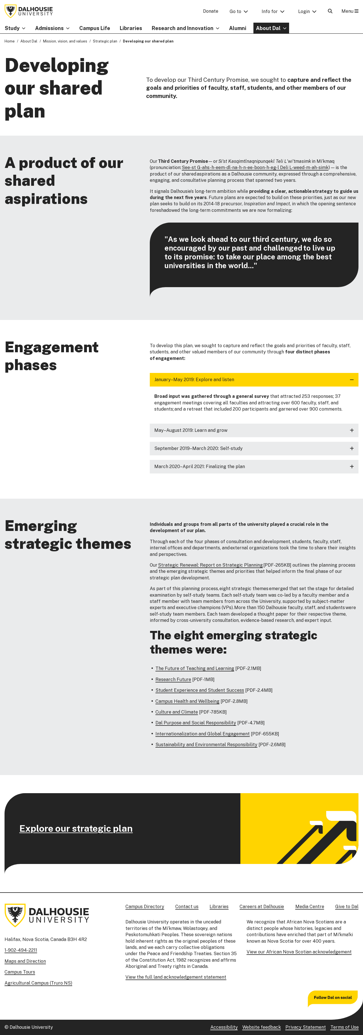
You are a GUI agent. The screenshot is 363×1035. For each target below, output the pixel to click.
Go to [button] (235, 11)
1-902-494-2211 (21, 950)
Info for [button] (270, 11)
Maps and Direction (25, 961)
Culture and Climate (176, 712)
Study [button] (12, 28)
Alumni (237, 28)
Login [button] (304, 11)
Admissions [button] (49, 28)
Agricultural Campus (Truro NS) (38, 983)
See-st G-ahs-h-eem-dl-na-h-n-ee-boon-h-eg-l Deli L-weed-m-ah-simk (255, 167)
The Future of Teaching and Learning (194, 668)
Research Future (173, 679)
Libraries (131, 28)
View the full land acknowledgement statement (175, 977)
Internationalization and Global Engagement (202, 734)
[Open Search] (330, 11)
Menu (349, 11)
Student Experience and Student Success (199, 690)
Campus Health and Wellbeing (187, 701)
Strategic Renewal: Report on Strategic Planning (210, 565)
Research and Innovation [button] (182, 28)
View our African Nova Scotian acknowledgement (299, 952)
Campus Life (94, 28)
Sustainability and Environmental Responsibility (206, 744)
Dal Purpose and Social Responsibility (195, 722)
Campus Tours (20, 972)
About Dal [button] (268, 28)
